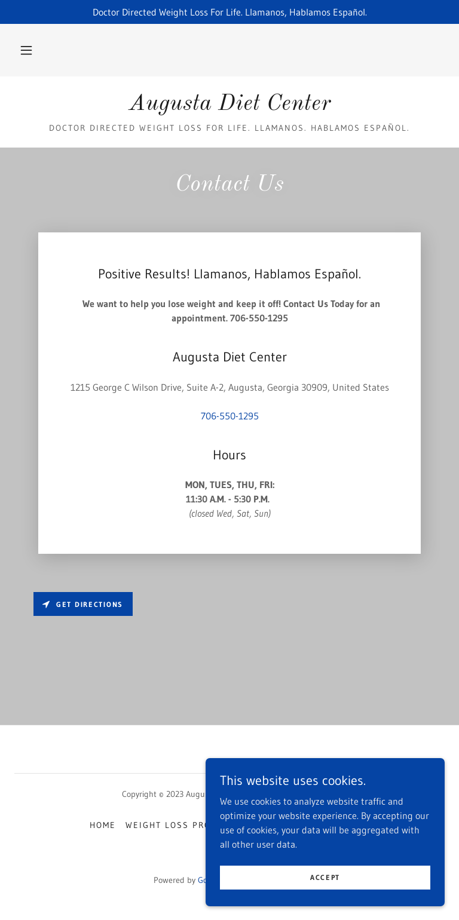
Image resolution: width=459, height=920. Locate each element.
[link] (229, 106)
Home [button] (103, 825)
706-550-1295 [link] (230, 416)
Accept (325, 901)
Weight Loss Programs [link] (184, 825)
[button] (26, 50)
